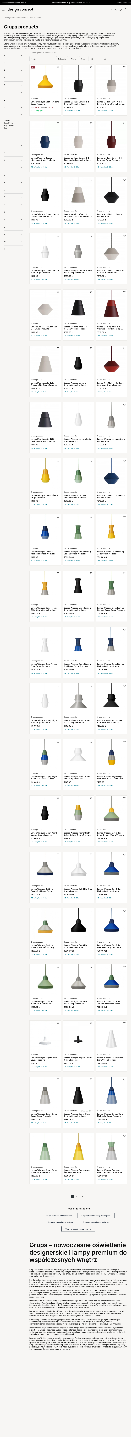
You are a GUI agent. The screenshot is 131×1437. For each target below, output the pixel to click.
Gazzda (7, 121)
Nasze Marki (21, 18)
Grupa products (35, 18)
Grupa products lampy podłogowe (96, 1215)
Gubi (5, 128)
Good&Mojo (8, 123)
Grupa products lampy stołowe (60, 1222)
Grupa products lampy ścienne (78, 1229)
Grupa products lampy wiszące (59, 1215)
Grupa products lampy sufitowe (96, 1222)
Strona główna (9, 18)
